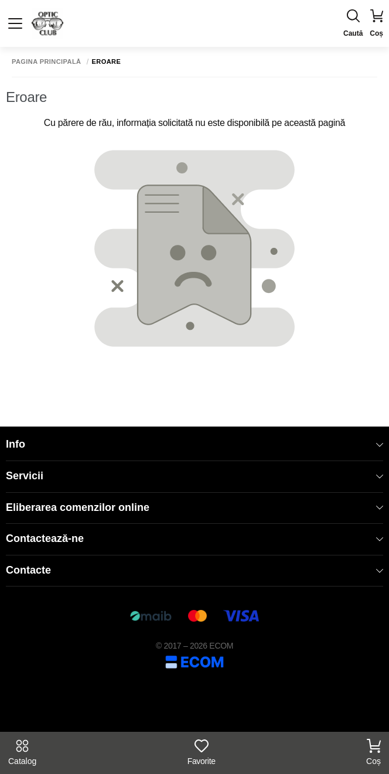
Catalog (22, 752)
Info (194, 444)
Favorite (201, 752)
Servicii (194, 476)
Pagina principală (46, 62)
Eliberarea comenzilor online (194, 507)
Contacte (194, 570)
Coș (373, 752)
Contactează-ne (194, 538)
